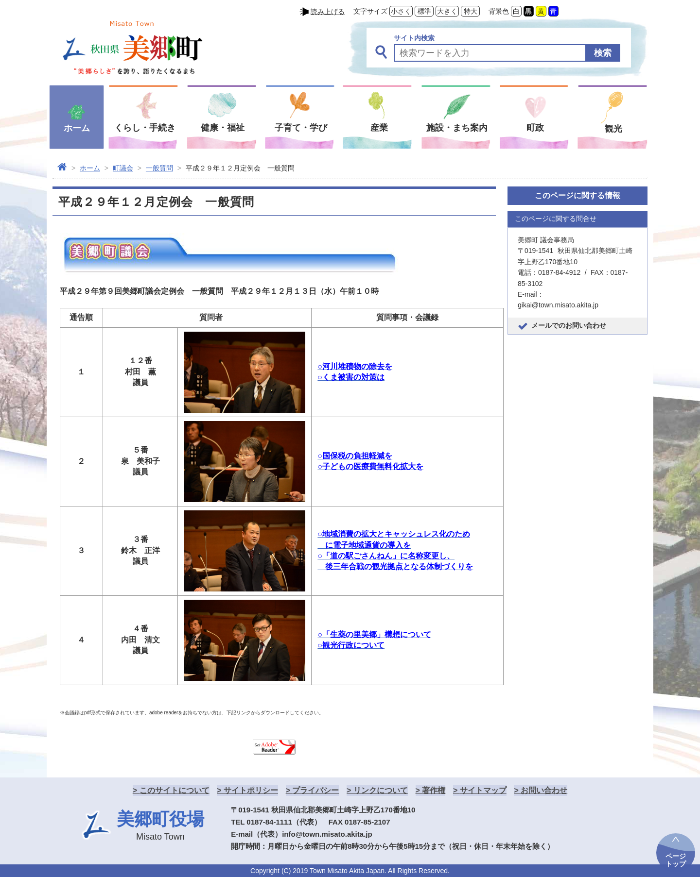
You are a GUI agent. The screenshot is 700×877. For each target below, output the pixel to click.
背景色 (499, 11)
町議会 (123, 168)
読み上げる (328, 12)
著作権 (433, 790)
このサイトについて (175, 790)
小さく (401, 11)
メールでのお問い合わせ (568, 325)
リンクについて (380, 790)
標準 (424, 11)
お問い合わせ (544, 790)
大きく (447, 11)
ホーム (90, 168)
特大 (470, 11)
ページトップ (675, 860)
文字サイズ (370, 11)
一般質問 (159, 168)
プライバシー (315, 790)
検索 (603, 53)
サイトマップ (483, 790)
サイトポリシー (251, 790)
